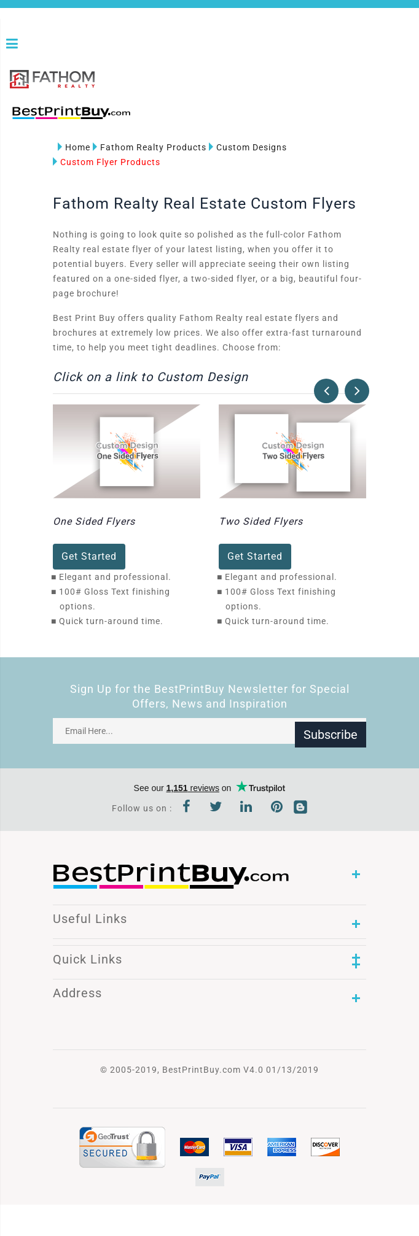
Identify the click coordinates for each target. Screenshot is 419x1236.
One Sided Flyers (94, 520)
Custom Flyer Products (106, 160)
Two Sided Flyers (261, 520)
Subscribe (330, 729)
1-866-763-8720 (154, 116)
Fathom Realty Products (149, 145)
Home (74, 145)
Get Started (89, 555)
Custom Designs (248, 145)
